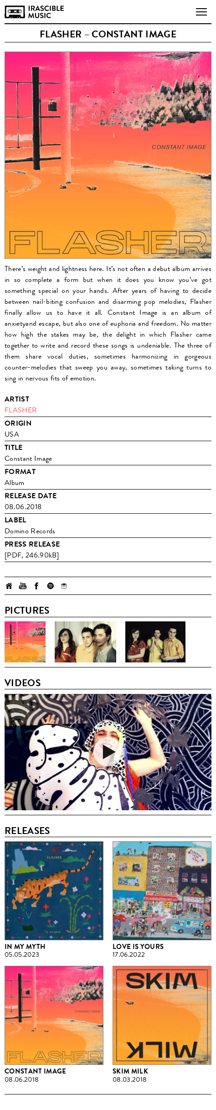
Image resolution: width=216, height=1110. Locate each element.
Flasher (21, 410)
